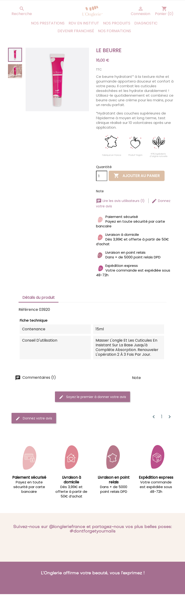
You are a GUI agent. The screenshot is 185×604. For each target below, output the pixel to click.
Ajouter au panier (137, 176)
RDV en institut (84, 23)
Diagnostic (146, 23)
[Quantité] (101, 176)
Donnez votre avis (33, 418)
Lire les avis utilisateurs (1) (121, 200)
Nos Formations (114, 31)
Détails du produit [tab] (38, 297)
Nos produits (116, 23)
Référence (28, 309)
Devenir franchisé (76, 31)
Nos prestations (48, 23)
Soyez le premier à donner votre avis (92, 396)
